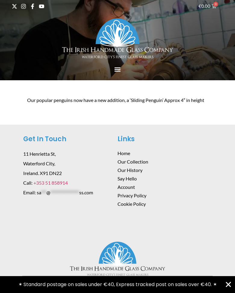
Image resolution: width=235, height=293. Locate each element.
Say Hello (127, 178)
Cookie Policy (132, 204)
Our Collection (133, 161)
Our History (130, 170)
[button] (118, 69)
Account (126, 187)
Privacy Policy (132, 195)
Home (124, 153)
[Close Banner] (228, 284)
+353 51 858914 (50, 183)
